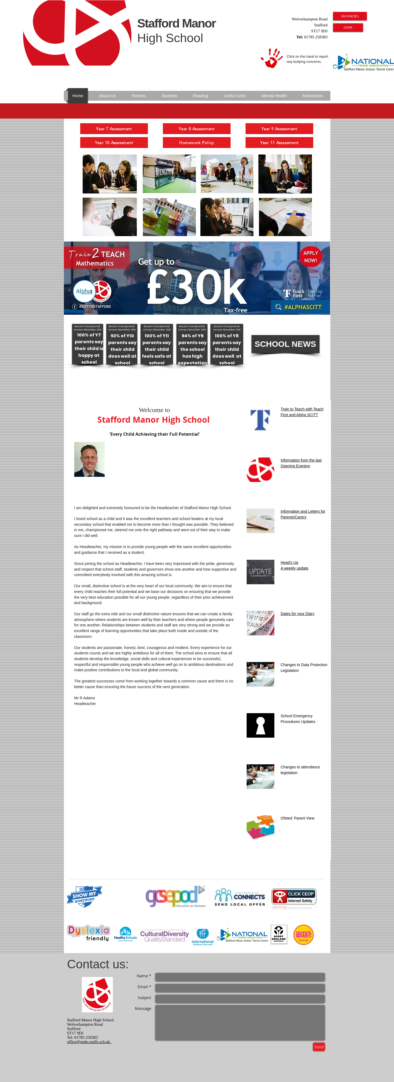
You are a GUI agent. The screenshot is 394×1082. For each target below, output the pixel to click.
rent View (306, 818)
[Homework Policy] (197, 142)
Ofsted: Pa (290, 818)
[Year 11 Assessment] (279, 142)
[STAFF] (348, 27)
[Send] (319, 1047)
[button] (285, 344)
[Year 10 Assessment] (114, 142)
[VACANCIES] (350, 16)
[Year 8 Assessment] (197, 128)
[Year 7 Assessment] (114, 128)
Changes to (290, 767)
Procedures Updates (298, 721)
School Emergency (297, 716)
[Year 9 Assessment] (279, 128)
